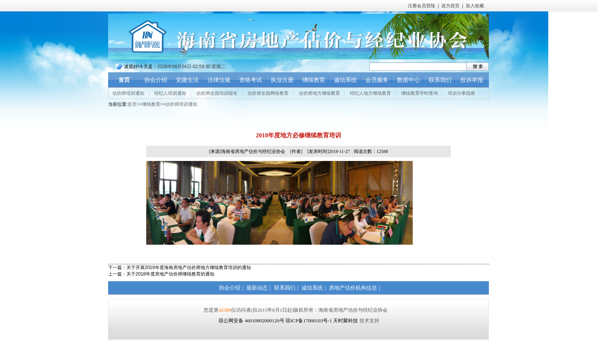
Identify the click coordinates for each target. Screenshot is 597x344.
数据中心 (408, 80)
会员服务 (377, 80)
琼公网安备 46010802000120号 (252, 320)
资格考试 (250, 80)
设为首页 (450, 5)
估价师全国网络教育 (268, 93)
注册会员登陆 (421, 5)
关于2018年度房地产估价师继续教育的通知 (170, 274)
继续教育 (313, 80)
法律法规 (219, 80)
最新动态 (257, 288)
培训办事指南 (461, 93)
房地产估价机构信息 (353, 288)
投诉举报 (471, 80)
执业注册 (282, 80)
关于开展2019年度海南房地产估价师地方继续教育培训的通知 (188, 267)
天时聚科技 (345, 320)
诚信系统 (345, 80)
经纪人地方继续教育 (370, 93)
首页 (124, 80)
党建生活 (187, 80)
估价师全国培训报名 (217, 93)
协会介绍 (155, 80)
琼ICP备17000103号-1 (309, 320)
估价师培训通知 (128, 93)
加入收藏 (475, 5)
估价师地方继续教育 (319, 93)
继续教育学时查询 (419, 93)
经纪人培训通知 (170, 93)
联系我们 (440, 80)
